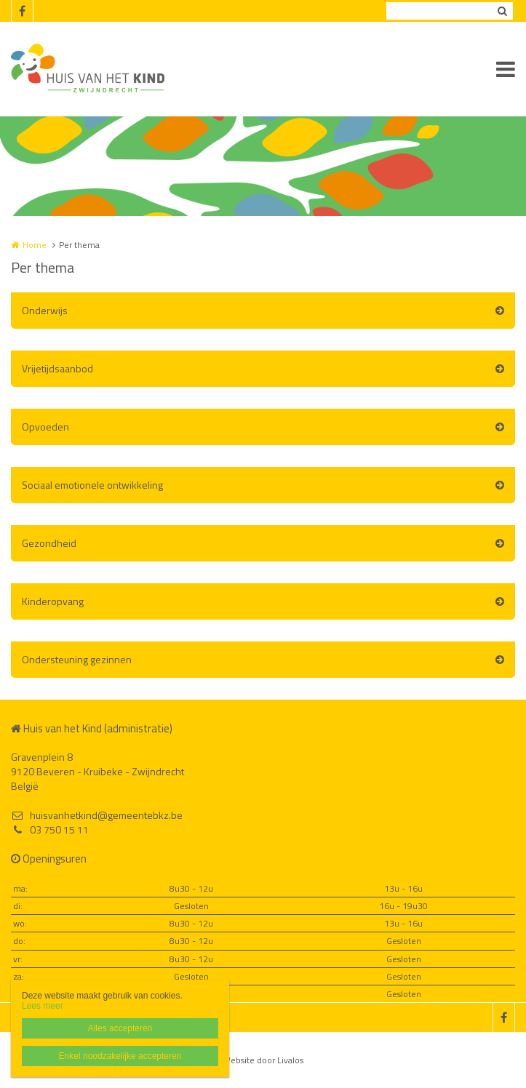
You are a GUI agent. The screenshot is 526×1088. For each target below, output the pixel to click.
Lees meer (42, 1006)
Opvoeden (45, 426)
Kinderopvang (53, 601)
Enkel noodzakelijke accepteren (120, 1056)
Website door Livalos (263, 1060)
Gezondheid (49, 543)
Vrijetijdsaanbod (57, 368)
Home (35, 245)
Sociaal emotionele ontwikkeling (92, 484)
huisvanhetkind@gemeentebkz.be (97, 815)
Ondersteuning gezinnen (77, 659)
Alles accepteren (120, 1028)
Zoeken (502, 11)
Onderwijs (45, 310)
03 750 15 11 (50, 830)
